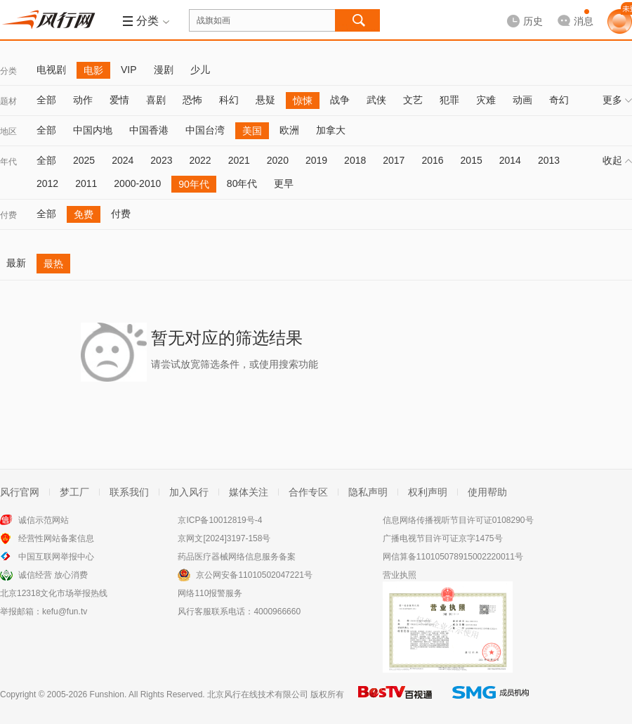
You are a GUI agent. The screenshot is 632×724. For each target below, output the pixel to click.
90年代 (193, 184)
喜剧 (156, 99)
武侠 (376, 99)
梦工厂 (74, 492)
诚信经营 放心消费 (53, 575)
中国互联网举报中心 (56, 557)
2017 (393, 160)
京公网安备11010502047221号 (254, 575)
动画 (522, 99)
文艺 (413, 99)
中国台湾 (205, 130)
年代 (8, 162)
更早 (284, 183)
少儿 (200, 69)
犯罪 (449, 99)
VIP (129, 69)
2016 (432, 160)
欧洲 (289, 130)
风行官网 (19, 492)
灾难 (486, 99)
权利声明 (427, 492)
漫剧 (163, 69)
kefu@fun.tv (64, 611)
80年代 (242, 183)
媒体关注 (248, 492)
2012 (47, 183)
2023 (161, 160)
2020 (278, 160)
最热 (53, 263)
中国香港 (149, 130)
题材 (8, 101)
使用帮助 (487, 492)
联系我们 (129, 492)
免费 (83, 214)
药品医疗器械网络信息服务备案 (237, 557)
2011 (86, 183)
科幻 (229, 99)
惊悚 (302, 100)
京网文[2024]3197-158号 (224, 538)
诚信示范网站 (43, 520)
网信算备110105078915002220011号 (453, 557)
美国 (252, 130)
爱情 (119, 99)
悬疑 (265, 99)
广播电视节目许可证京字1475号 (443, 538)
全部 (46, 99)
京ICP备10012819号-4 (220, 520)
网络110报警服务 (210, 593)
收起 (617, 160)
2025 (84, 160)
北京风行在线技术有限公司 (257, 694)
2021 (239, 160)
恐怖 (192, 99)
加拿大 (330, 130)
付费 (8, 215)
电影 (93, 70)
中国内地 (92, 130)
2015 (471, 160)
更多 (617, 99)
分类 (8, 71)
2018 (355, 160)
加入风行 (189, 492)
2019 (316, 160)
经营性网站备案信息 (56, 538)
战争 (340, 99)
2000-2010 (137, 183)
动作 (83, 99)
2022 (200, 160)
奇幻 (559, 99)
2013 (549, 160)
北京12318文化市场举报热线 (53, 593)
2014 (510, 160)
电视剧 (51, 69)
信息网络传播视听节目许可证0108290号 (458, 520)
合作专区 (308, 492)
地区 (8, 131)
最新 (16, 263)
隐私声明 (368, 492)
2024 (122, 160)
